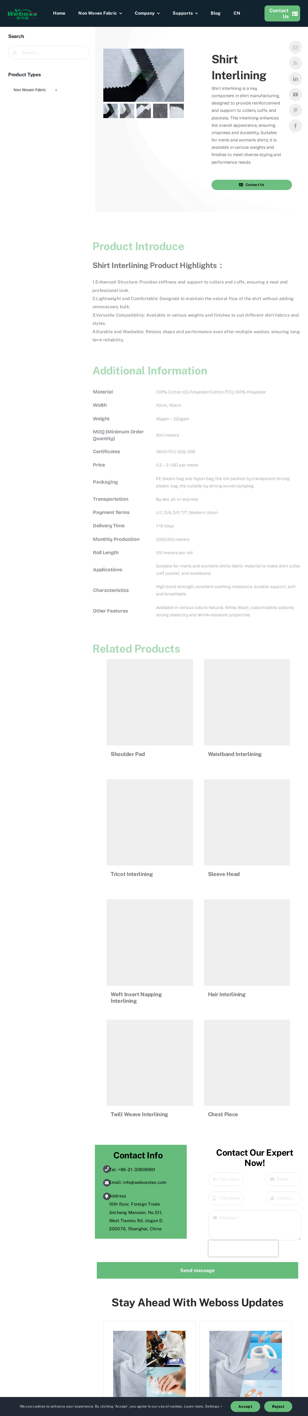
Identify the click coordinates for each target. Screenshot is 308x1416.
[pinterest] (295, 110)
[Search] (15, 52)
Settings (213, 1406)
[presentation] (243, 1248)
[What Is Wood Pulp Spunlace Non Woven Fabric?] (149, 1334)
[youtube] (295, 94)
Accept (245, 1406)
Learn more (193, 1406)
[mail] (295, 47)
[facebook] (295, 125)
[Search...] (49, 52)
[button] (256, 185)
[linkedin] (295, 78)
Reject (278, 1406)
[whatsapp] (295, 62)
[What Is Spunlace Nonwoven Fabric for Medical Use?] (245, 1334)
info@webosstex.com (144, 1182)
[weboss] (22, 10)
